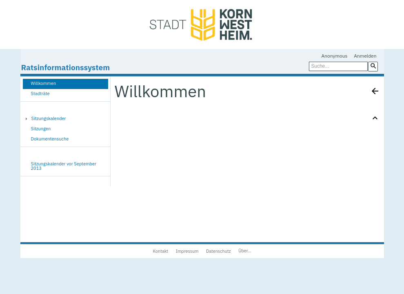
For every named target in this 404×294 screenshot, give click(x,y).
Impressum (187, 251)
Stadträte (40, 93)
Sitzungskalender (48, 118)
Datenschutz (218, 251)
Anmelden (365, 56)
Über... (244, 251)
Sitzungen (41, 128)
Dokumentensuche (50, 139)
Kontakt (160, 251)
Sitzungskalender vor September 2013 (64, 166)
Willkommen (43, 83)
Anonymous (335, 56)
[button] (373, 66)
